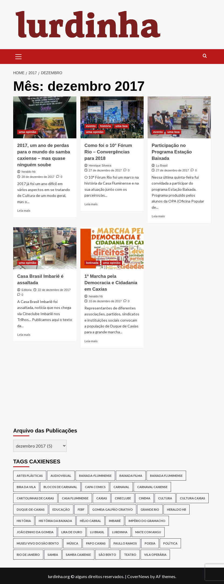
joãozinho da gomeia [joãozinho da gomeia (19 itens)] (35, 532)
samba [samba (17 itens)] (53, 554)
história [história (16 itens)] (24, 520)
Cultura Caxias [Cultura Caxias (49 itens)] (192, 498)
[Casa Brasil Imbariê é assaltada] (44, 248)
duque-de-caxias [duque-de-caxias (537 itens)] (31, 509)
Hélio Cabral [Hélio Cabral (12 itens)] (90, 520)
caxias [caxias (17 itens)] (101, 498)
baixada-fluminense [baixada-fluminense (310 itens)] (95, 475)
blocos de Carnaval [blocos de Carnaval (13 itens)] (60, 487)
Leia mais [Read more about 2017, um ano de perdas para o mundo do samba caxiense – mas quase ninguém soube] (23, 210)
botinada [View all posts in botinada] (92, 262)
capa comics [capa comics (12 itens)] (95, 487)
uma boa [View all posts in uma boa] (121, 126)
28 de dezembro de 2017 (38, 176)
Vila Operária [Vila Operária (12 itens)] (155, 554)
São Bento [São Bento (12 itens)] (107, 554)
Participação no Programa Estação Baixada (172, 152)
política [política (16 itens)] (170, 543)
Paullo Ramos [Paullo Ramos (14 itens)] (125, 543)
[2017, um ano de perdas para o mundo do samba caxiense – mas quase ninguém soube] (44, 117)
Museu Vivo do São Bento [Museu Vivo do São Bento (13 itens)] (38, 543)
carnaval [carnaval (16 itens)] (121, 487)
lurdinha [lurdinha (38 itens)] (119, 532)
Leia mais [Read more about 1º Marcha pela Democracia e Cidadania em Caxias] (91, 341)
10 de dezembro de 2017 (105, 301)
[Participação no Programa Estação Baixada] (179, 117)
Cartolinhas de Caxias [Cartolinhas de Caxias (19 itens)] (35, 498)
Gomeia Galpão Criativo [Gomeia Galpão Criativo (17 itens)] (112, 509)
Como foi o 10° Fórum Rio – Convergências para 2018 (108, 152)
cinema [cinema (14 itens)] (144, 498)
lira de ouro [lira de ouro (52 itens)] (71, 532)
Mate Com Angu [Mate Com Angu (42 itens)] (148, 532)
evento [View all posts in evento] (90, 126)
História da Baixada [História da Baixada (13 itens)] (55, 520)
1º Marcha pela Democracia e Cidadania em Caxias (110, 283)
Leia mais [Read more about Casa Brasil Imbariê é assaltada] (23, 335)
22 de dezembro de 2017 (54, 289)
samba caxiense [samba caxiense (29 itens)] (78, 554)
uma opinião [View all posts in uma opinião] (27, 132)
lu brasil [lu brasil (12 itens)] (97, 532)
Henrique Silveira (100, 165)
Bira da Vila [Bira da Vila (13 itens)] (26, 487)
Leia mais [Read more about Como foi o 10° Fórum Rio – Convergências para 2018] (91, 204)
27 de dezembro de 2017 (105, 170)
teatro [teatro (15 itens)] (130, 554)
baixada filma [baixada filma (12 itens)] (130, 475)
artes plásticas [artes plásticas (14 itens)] (30, 475)
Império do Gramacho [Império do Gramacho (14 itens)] (147, 520)
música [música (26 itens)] (72, 543)
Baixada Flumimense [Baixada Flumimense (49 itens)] (166, 475)
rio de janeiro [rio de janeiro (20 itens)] (28, 554)
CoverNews (138, 576)
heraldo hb (28, 171)
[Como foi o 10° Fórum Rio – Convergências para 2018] (112, 117)
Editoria (26, 289)
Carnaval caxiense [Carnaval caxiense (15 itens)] (152, 487)
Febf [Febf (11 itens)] (81, 509)
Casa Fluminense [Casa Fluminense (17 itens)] (75, 498)
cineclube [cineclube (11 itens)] (123, 498)
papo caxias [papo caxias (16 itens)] (96, 543)
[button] (18, 56)
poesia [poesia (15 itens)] (150, 543)
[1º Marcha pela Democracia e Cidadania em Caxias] (112, 248)
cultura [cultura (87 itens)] (165, 498)
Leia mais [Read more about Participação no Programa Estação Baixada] (158, 216)
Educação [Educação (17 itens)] (61, 509)
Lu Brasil (162, 165)
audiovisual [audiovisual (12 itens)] (61, 475)
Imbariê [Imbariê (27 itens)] (115, 520)
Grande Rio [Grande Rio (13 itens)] (150, 509)
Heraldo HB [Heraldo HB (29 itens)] (176, 509)
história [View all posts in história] (105, 126)
